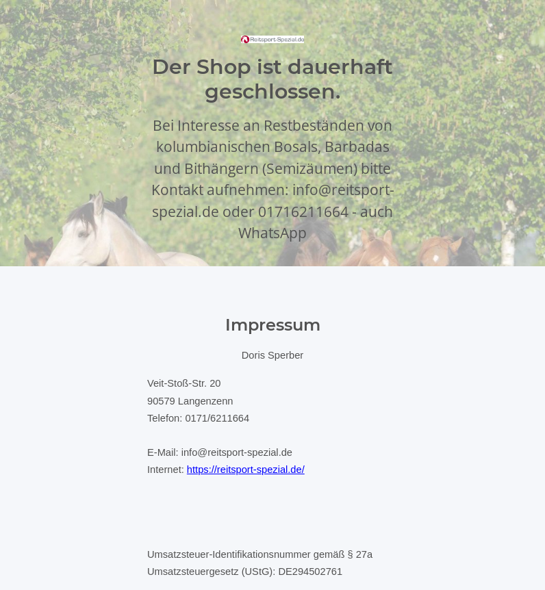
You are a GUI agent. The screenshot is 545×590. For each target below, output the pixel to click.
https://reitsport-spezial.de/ (246, 469)
